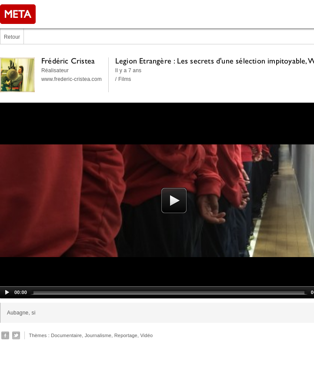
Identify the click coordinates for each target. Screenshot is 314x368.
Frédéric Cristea (68, 60)
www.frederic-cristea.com (71, 79)
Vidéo (146, 335)
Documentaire (66, 335)
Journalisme (98, 335)
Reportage (125, 335)
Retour (12, 37)
